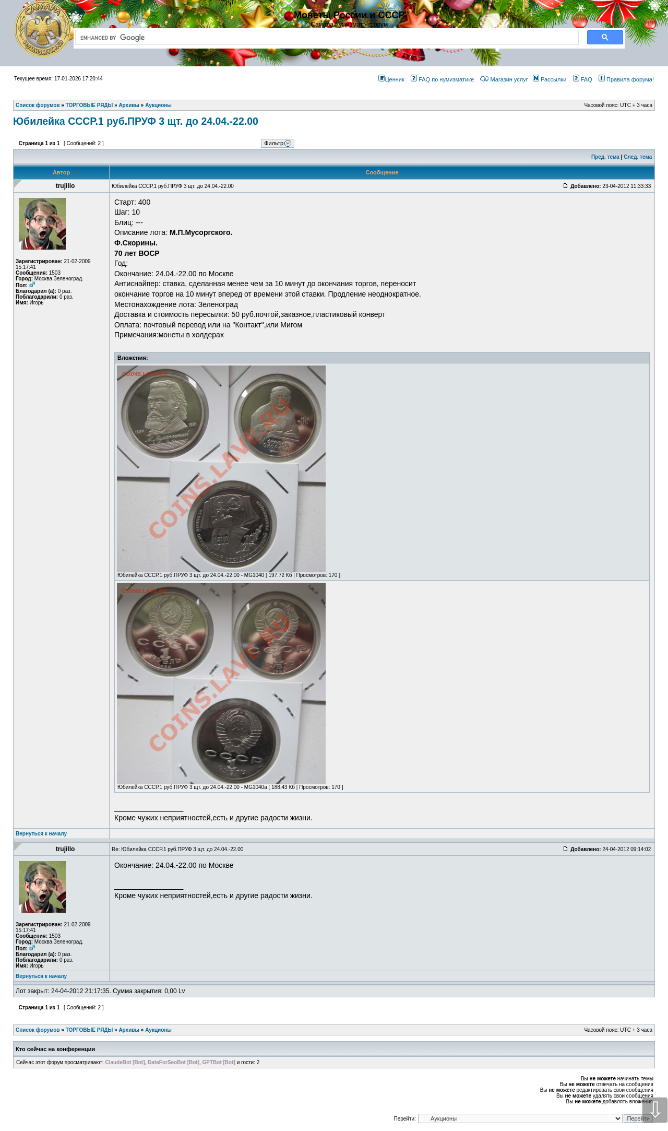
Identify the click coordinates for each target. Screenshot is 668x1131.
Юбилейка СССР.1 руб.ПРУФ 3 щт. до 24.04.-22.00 (135, 121)
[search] (324, 37)
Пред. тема (605, 157)
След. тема (638, 157)
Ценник (391, 79)
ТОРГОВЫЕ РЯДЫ (89, 1030)
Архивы (128, 1030)
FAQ (582, 79)
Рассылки (549, 79)
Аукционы (158, 1030)
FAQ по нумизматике (442, 79)
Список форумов (38, 1030)
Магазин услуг (504, 79)
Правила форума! (626, 79)
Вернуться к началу (41, 834)
